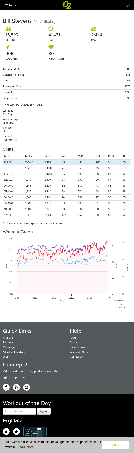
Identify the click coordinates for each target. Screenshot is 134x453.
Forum (73, 342)
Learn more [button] (25, 447)
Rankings (8, 342)
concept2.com (14, 377)
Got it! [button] (115, 444)
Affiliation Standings (14, 352)
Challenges (9, 347)
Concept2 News (79, 352)
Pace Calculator (79, 347)
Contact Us (76, 356)
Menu (10, 6)
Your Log (8, 337)
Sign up (43, 411)
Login (127, 5)
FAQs (73, 337)
